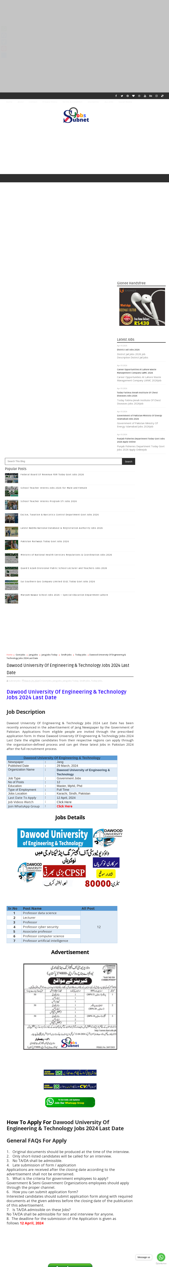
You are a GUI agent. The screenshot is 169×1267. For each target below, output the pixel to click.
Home (9, 102)
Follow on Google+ (142, 680)
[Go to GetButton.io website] (161, 1264)
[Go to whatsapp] (161, 1257)
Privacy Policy (49, 102)
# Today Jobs (86, 1087)
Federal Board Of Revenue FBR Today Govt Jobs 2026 (52, 251)
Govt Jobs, (47, 456)
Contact (33, 102)
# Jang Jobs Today (52, 1087)
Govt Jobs (20, 431)
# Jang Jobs (34, 1087)
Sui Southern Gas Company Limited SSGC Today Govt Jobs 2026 (58, 358)
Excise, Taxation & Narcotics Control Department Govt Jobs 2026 (60, 291)
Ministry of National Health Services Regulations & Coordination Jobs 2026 (66, 331)
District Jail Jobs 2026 (128, 351)
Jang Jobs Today (49, 431)
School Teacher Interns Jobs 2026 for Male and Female (54, 264)
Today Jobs (80, 431)
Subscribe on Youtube (142, 694)
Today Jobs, (97, 456)
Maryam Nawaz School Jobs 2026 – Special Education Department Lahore (64, 371)
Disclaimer (93, 102)
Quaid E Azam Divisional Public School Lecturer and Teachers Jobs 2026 (64, 344)
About (21, 102)
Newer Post (13, 1186)
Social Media (125, 102)
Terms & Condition (72, 102)
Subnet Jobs (29, 1205)
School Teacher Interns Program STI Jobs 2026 (49, 277)
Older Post (106, 1186)
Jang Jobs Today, (71, 456)
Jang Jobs (33, 431)
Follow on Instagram (142, 687)
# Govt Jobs (20, 1087)
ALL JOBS (109, 102)
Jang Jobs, (57, 456)
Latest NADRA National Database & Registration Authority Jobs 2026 (62, 304)
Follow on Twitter (142, 673)
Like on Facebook (142, 666)
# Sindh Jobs (70, 1087)
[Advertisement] (84, 23)
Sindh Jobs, (85, 456)
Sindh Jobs (66, 431)
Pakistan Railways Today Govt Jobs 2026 (45, 318)
